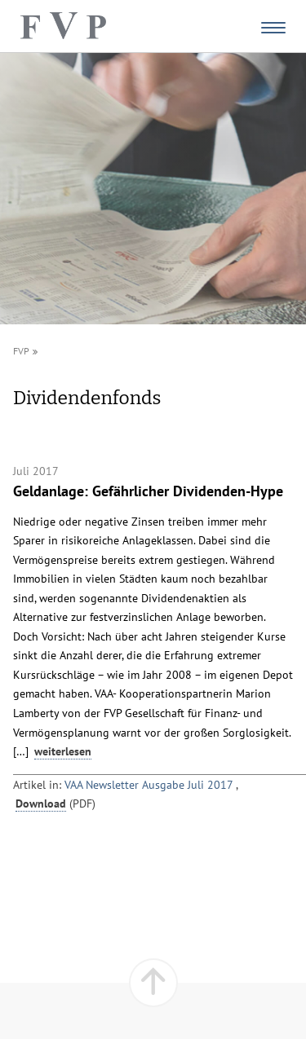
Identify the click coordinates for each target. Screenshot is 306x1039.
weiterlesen (62, 751)
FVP (21, 351)
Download (41, 803)
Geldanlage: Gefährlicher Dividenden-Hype (148, 490)
